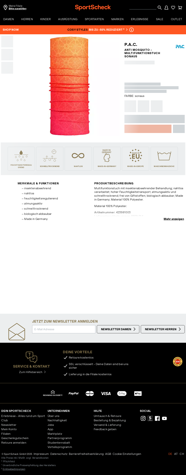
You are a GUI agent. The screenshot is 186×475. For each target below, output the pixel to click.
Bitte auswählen (17, 8)
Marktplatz (55, 433)
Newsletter (8, 424)
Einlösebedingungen (14, 469)
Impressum (41, 453)
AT (176, 453)
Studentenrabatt (59, 442)
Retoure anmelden (13, 442)
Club (4, 420)
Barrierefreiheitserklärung (86, 453)
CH (182, 453)
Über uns (54, 415)
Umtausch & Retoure (108, 415)
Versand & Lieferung (107, 424)
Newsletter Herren (163, 329)
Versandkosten (40, 458)
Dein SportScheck (16, 410)
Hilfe (98, 410)
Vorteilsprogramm (60, 447)
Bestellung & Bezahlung (110, 420)
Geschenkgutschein (15, 438)
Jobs (51, 424)
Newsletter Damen (119, 329)
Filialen (6, 433)
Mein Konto (9, 429)
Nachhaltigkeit (57, 420)
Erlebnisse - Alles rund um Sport (23, 415)
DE (170, 453)
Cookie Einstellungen (127, 453)
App (50, 429)
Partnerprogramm (60, 438)
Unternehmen (59, 410)
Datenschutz (59, 453)
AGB (108, 453)
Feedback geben (105, 429)
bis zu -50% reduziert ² (108, 29)
